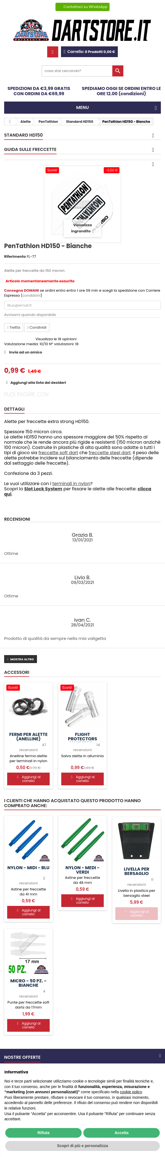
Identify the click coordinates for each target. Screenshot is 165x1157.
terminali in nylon (71, 483)
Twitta (13, 327)
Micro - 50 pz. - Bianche (28, 983)
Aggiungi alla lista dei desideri (38, 382)
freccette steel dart (110, 452)
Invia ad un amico (25, 352)
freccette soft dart (58, 452)
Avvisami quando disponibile (30, 314)
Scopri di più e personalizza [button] (82, 1145)
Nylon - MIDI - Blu (28, 868)
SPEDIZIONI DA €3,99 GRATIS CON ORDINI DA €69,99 (38, 91)
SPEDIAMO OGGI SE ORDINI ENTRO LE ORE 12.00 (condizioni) (121, 91)
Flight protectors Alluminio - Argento (82, 741)
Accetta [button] (122, 1133)
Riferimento (15, 256)
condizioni (31, 295)
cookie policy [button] (131, 1092)
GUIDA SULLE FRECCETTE (30, 149)
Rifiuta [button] (44, 1133)
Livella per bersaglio (136, 871)
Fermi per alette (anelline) (28, 736)
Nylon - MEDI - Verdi (82, 870)
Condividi (36, 327)
